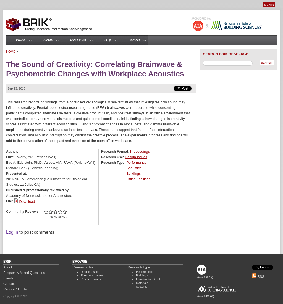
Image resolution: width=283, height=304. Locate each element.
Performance (136, 162)
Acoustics (134, 168)
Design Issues (136, 157)
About (7, 267)
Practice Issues (91, 279)
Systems (141, 286)
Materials (142, 282)
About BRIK (78, 40)
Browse (20, 40)
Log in (12, 232)
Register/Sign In (15, 289)
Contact (134, 40)
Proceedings (140, 151)
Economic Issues (92, 275)
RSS (258, 277)
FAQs (107, 40)
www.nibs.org (205, 296)
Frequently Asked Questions (24, 273)
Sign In (269, 4)
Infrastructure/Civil (148, 279)
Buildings (133, 173)
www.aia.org (205, 277)
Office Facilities (138, 179)
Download (27, 202)
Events (48, 40)
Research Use (82, 267)
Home (10, 51)
